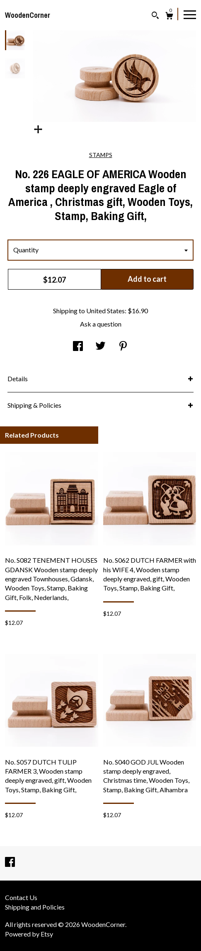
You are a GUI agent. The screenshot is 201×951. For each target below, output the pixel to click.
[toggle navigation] (190, 14)
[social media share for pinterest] (123, 346)
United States (105, 311)
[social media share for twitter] (100, 346)
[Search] (155, 16)
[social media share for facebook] (78, 346)
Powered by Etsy (29, 934)
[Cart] (169, 17)
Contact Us (21, 897)
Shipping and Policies (35, 907)
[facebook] (10, 862)
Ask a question (100, 324)
